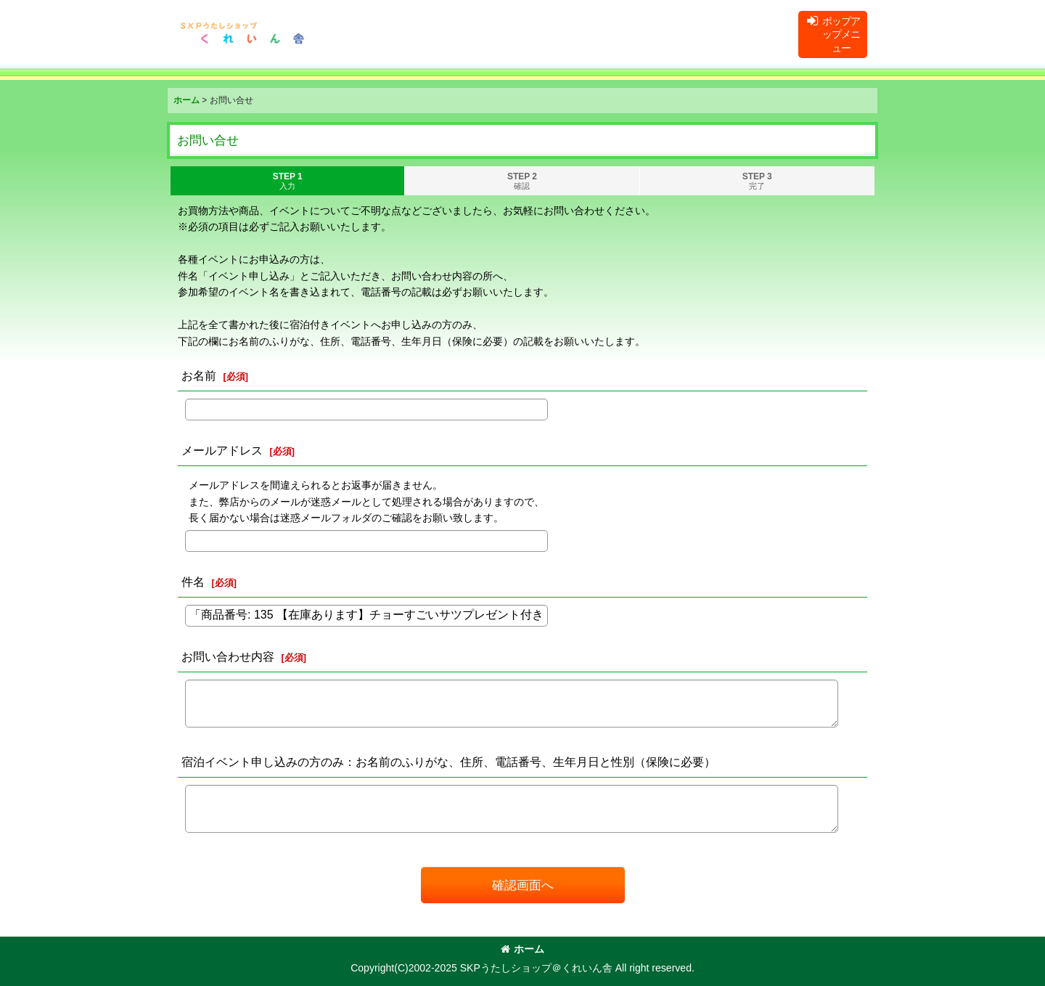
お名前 (198, 375)
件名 (193, 581)
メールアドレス (222, 450)
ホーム (522, 949)
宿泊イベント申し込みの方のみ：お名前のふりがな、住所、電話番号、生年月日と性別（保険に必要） (448, 761)
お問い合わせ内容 (227, 656)
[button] (832, 34)
